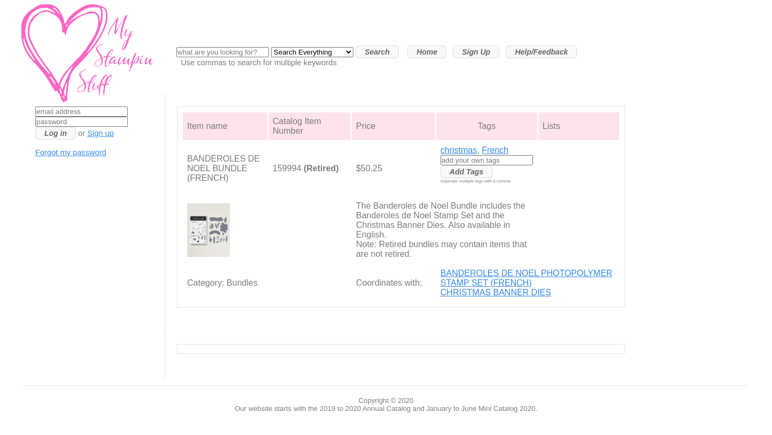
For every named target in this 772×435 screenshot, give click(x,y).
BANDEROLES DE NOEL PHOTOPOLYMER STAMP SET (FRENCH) (527, 278)
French (495, 150)
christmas (459, 150)
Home (426, 52)
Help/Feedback (541, 52)
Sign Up (476, 52)
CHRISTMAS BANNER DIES (496, 292)
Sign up (100, 133)
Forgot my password (70, 152)
